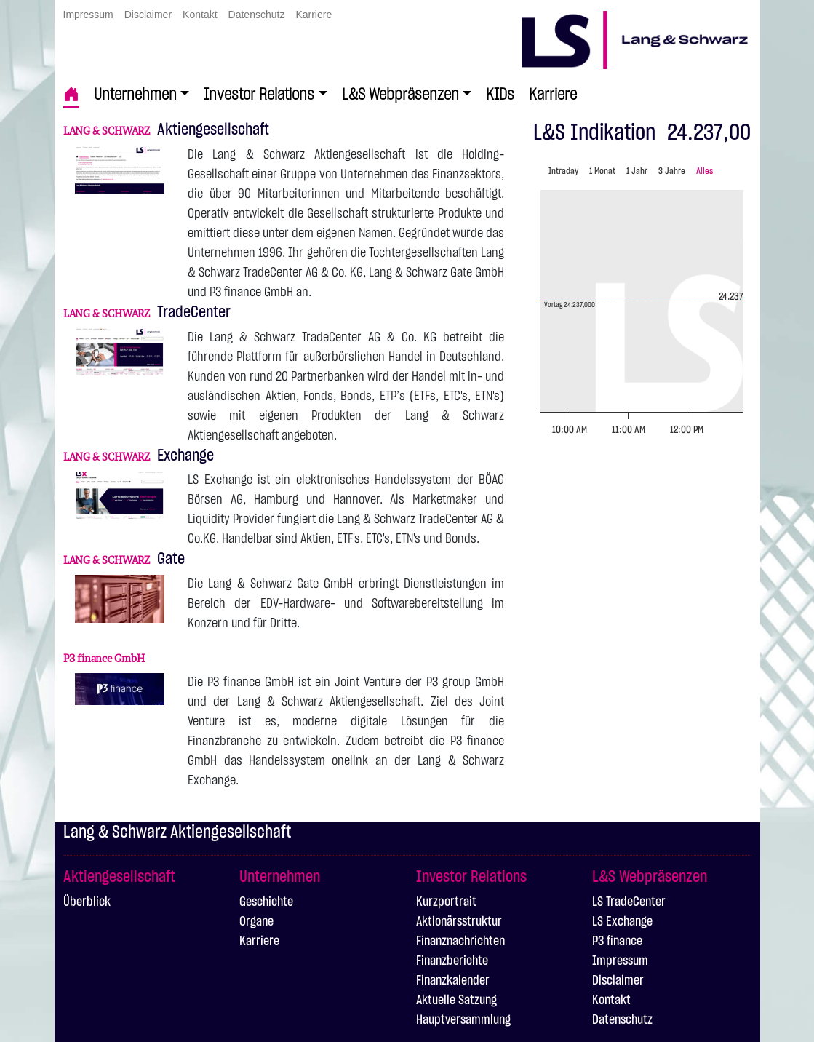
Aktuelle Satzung (456, 1000)
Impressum (88, 14)
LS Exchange (622, 921)
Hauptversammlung (463, 1020)
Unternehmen (135, 95)
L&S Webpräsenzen (400, 95)
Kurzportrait (446, 902)
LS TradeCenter (629, 902)
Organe (256, 921)
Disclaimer (148, 14)
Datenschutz (256, 14)
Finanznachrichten (460, 941)
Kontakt (200, 14)
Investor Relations (259, 95)
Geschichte (266, 902)
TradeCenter (147, 312)
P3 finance (617, 941)
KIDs (500, 95)
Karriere (313, 14)
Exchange (138, 456)
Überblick (87, 902)
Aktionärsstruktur (459, 921)
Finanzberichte (452, 961)
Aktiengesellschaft (166, 130)
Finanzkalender (453, 980)
